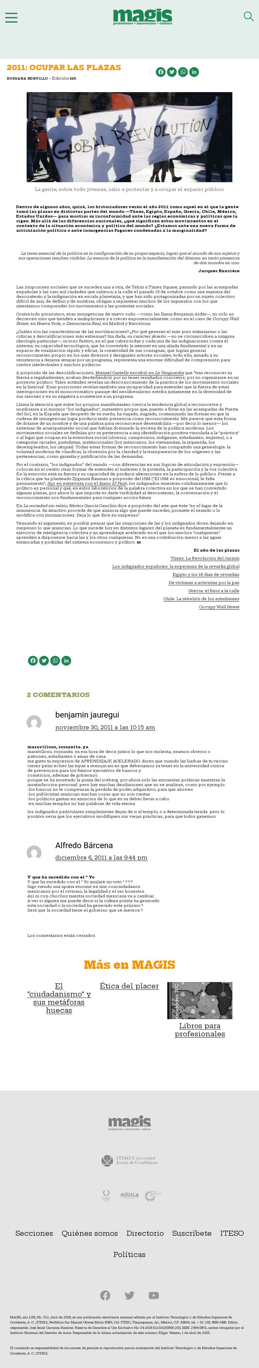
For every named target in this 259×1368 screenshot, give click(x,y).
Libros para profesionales (199, 1010)
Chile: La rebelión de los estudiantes (201, 598)
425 (73, 78)
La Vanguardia (169, 372)
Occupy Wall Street (219, 607)
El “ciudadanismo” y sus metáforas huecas (59, 998)
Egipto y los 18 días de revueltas (206, 574)
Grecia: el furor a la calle (214, 590)
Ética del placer (129, 986)
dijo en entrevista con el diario (86, 483)
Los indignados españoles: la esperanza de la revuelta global (175, 566)
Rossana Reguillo (27, 78)
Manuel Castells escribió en (125, 372)
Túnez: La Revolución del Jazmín (205, 558)
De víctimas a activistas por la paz (204, 582)
